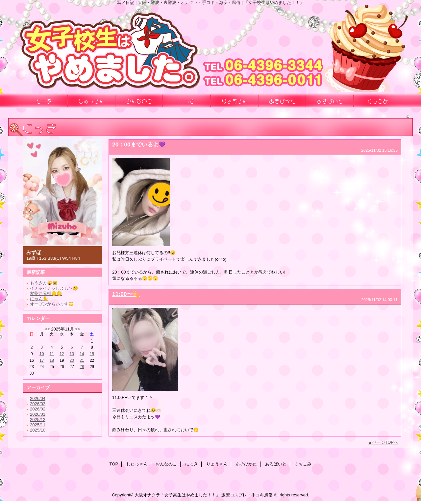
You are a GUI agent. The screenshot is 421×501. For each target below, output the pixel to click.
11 (52, 354)
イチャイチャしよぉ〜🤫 (54, 288)
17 (41, 360)
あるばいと (275, 463)
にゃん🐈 (39, 298)
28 (82, 366)
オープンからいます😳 (52, 304)
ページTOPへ (385, 442)
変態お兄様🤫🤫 (46, 293)
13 (72, 354)
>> (77, 329)
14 (82, 354)
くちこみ (302, 463)
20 (72, 360)
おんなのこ (166, 463)
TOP (114, 463)
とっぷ (44, 101)
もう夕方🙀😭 (44, 282)
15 (92, 354)
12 (62, 354)
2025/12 (37, 419)
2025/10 (37, 430)
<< (47, 329)
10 (41, 354)
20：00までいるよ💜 (139, 144)
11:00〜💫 (126, 294)
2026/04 (37, 398)
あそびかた (246, 463)
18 (52, 360)
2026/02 (37, 409)
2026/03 (37, 403)
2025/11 (37, 424)
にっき (191, 463)
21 (82, 360)
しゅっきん (137, 463)
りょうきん (217, 463)
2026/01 (37, 414)
